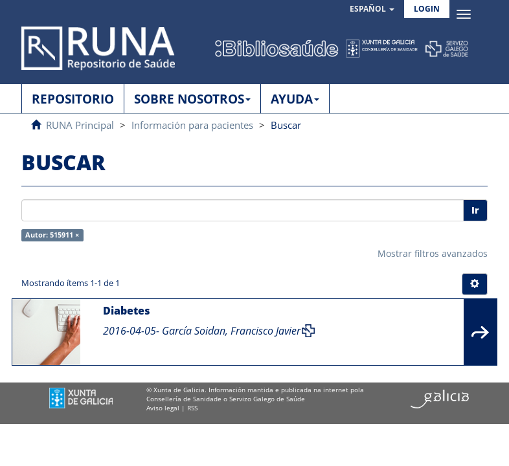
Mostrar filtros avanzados (433, 253)
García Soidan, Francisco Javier (231, 331)
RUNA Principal (80, 124)
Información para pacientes (192, 124)
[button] (372, 9)
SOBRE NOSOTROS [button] (192, 99)
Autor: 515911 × (52, 234)
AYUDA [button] (295, 99)
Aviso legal (162, 407)
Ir (475, 210)
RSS (192, 407)
